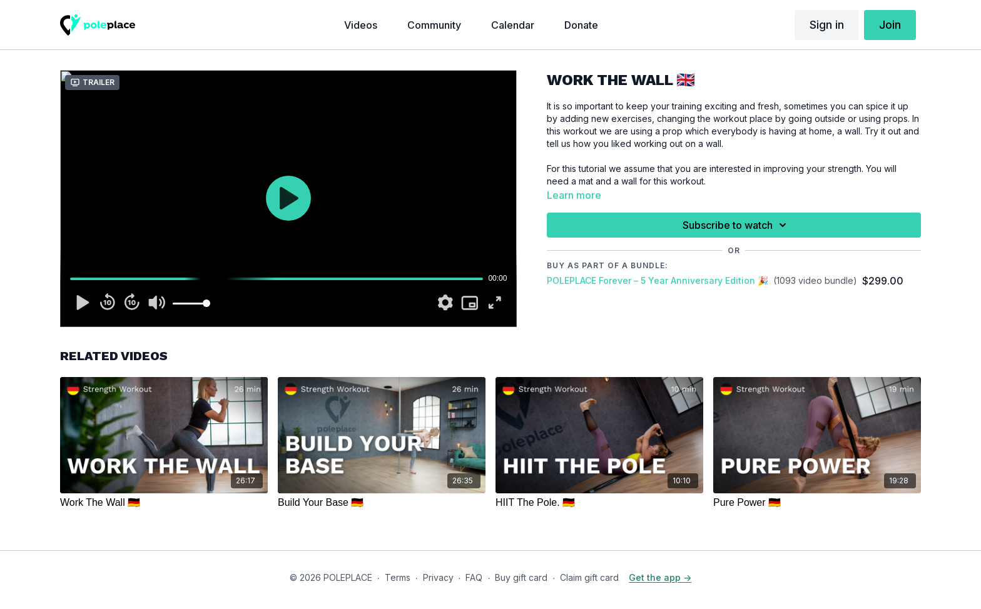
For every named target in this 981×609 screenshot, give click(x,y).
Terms (397, 577)
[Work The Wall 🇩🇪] (164, 502)
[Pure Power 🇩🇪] (817, 502)
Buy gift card (521, 577)
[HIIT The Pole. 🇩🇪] (599, 502)
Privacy (438, 577)
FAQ (473, 577)
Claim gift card (589, 577)
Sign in (827, 24)
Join (890, 24)
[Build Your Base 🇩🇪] (381, 502)
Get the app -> (660, 577)
